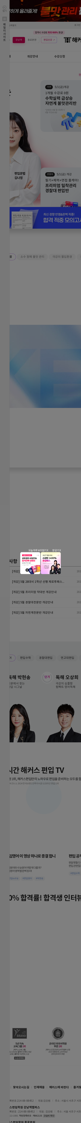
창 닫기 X (56, 550)
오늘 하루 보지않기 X (38, 550)
